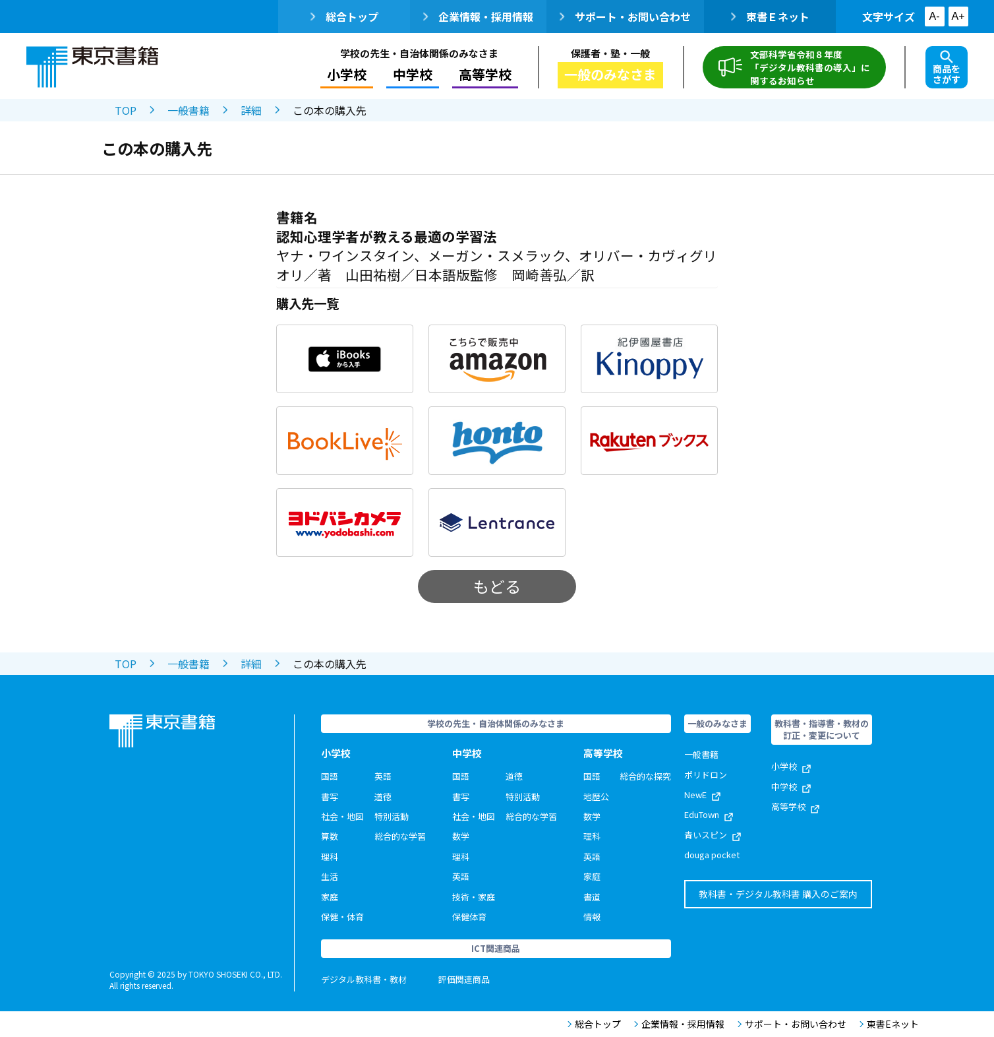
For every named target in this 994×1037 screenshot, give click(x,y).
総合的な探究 (645, 776)
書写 (329, 796)
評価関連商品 (464, 979)
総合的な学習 (400, 836)
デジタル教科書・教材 (364, 979)
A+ (957, 16)
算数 (329, 836)
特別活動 (391, 816)
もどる (497, 586)
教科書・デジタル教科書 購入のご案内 (778, 893)
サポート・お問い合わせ (625, 16)
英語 (383, 776)
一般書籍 (188, 110)
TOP (125, 110)
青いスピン (712, 835)
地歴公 (596, 796)
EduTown (708, 814)
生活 (329, 876)
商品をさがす (946, 68)
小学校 (346, 74)
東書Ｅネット (770, 16)
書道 (591, 897)
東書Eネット (889, 1024)
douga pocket (712, 854)
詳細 (251, 110)
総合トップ (344, 16)
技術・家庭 (473, 897)
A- (934, 16)
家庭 (329, 897)
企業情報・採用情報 (478, 16)
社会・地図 (342, 816)
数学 (460, 836)
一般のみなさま (610, 74)
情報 (591, 916)
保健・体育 (342, 916)
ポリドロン (705, 775)
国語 (329, 776)
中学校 (412, 74)
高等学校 (485, 74)
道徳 (383, 796)
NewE (702, 794)
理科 (329, 856)
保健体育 (469, 916)
